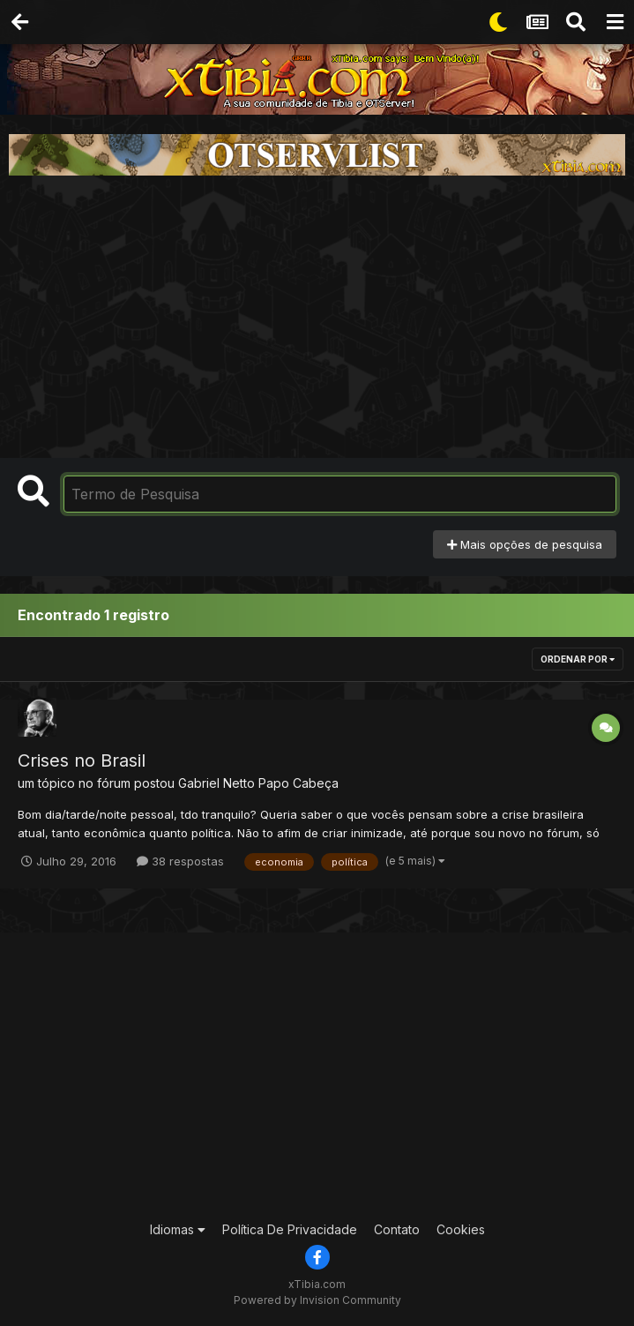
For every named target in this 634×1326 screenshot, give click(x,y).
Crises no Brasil (81, 760)
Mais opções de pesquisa (524, 544)
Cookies (460, 1229)
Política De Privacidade (289, 1229)
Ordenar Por (578, 659)
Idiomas (177, 1229)
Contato (397, 1229)
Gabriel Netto (216, 782)
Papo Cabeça (298, 782)
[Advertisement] (317, 316)
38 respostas (180, 861)
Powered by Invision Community (317, 1300)
